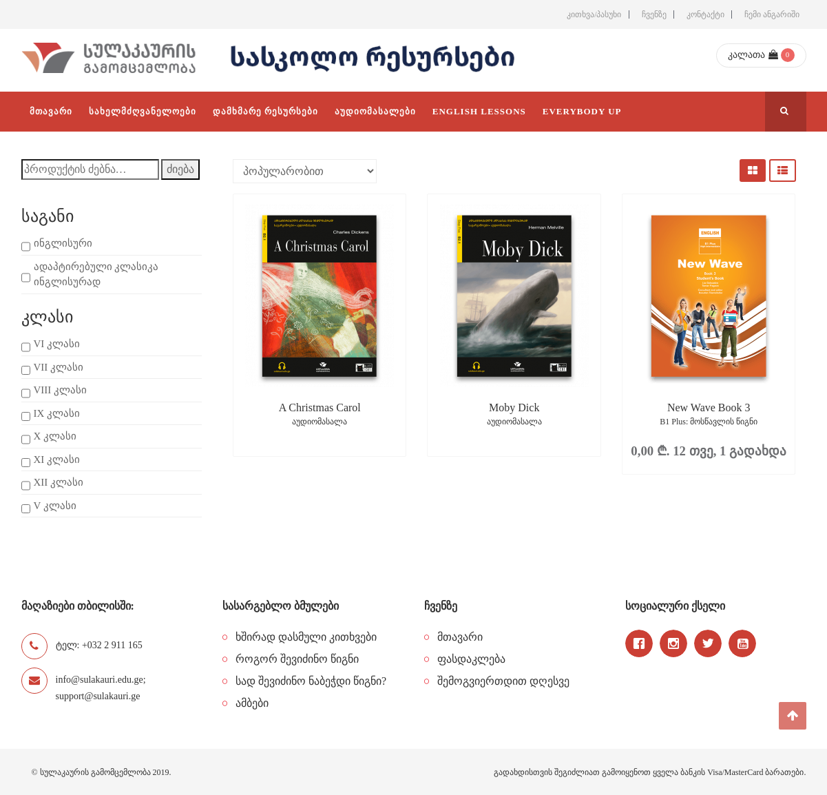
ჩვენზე (654, 14)
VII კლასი (59, 367)
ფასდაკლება (471, 659)
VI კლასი (57, 343)
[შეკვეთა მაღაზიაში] (305, 171)
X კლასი (55, 436)
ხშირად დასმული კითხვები (306, 637)
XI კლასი (57, 459)
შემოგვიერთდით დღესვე (503, 681)
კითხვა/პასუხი (594, 14)
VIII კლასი (60, 389)
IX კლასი (57, 413)
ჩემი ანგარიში (771, 14)
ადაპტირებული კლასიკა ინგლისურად (96, 274)
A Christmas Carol (319, 415)
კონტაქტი (705, 14)
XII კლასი (59, 482)
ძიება (180, 169)
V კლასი (55, 505)
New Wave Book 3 (708, 415)
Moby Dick (514, 415)
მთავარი (460, 637)
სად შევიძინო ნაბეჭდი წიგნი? (310, 681)
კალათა (753, 55)
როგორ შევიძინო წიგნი (297, 659)
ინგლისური (63, 243)
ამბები (252, 703)
